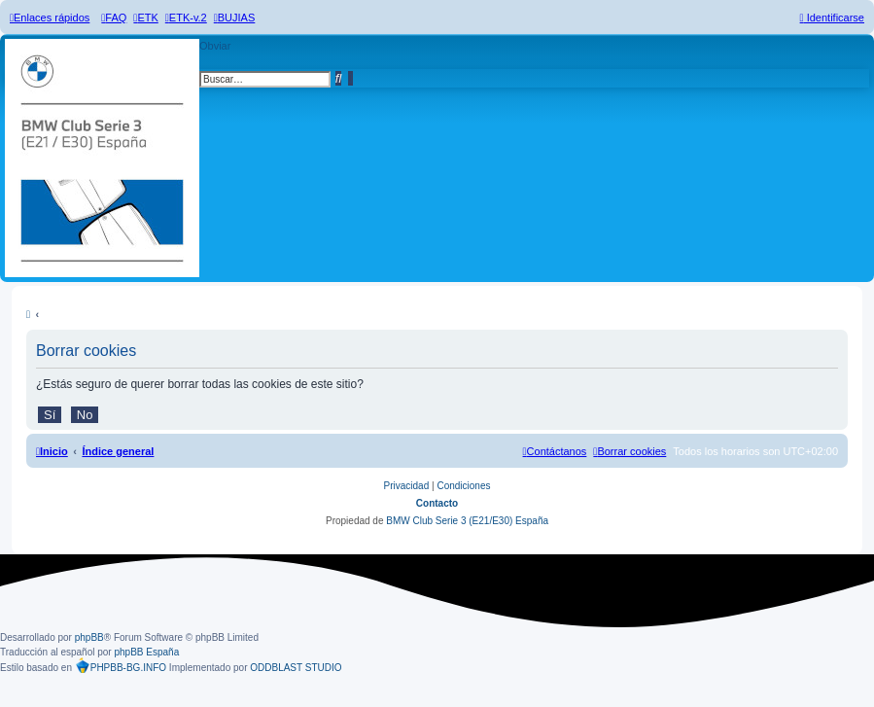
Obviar (214, 46)
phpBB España (146, 652)
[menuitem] (113, 17)
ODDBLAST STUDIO (295, 667)
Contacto (437, 503)
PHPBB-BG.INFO (120, 667)
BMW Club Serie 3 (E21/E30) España (467, 520)
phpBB (89, 637)
